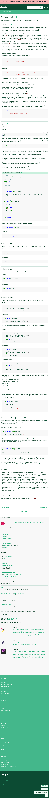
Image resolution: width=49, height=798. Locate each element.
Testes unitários (44, 507)
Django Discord (4, 725)
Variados (5, 547)
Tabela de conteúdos (6, 561)
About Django (4, 682)
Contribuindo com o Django (10, 576)
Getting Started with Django (6, 684)
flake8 (7, 35)
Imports (5, 536)
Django (3, 7)
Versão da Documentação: (41, 792)
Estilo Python (6, 534)
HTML (10, 618)
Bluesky (2, 745)
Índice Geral (4, 563)
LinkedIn (2, 747)
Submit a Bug (3, 708)
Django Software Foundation (7, 688)
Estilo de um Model (7, 543)
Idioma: (44, 789)
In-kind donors (5, 780)
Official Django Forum (6, 604)
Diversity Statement (5, 693)
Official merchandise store (6, 764)
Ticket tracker (4, 610)
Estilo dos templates (7, 538)
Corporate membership (6, 762)
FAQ (2, 587)
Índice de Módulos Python (7, 565)
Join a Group (3, 703)
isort (6, 126)
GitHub (2, 738)
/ (44, 132)
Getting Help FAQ (4, 723)
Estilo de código (5, 532)
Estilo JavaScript (7, 549)
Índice (2, 593)
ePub (16, 618)
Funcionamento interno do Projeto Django (12, 574)
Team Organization (5, 686)
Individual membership (5, 712)
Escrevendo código (5, 507)
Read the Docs (10, 619)
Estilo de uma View (7, 540)
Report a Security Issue (5, 710)
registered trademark (35, 793)
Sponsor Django (4, 760)
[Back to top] (46, 795)
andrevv (4, 790)
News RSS (3, 749)
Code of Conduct (4, 691)
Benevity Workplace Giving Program (8, 766)
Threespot (4, 786)
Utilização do (11, 545)
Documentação (6, 12)
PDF (13, 618)
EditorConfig (18, 29)
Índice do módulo (8, 593)
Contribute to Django (5, 706)
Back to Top (24, 511)
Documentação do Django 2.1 (8, 572)
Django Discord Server (6, 599)
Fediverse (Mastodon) (5, 742)
